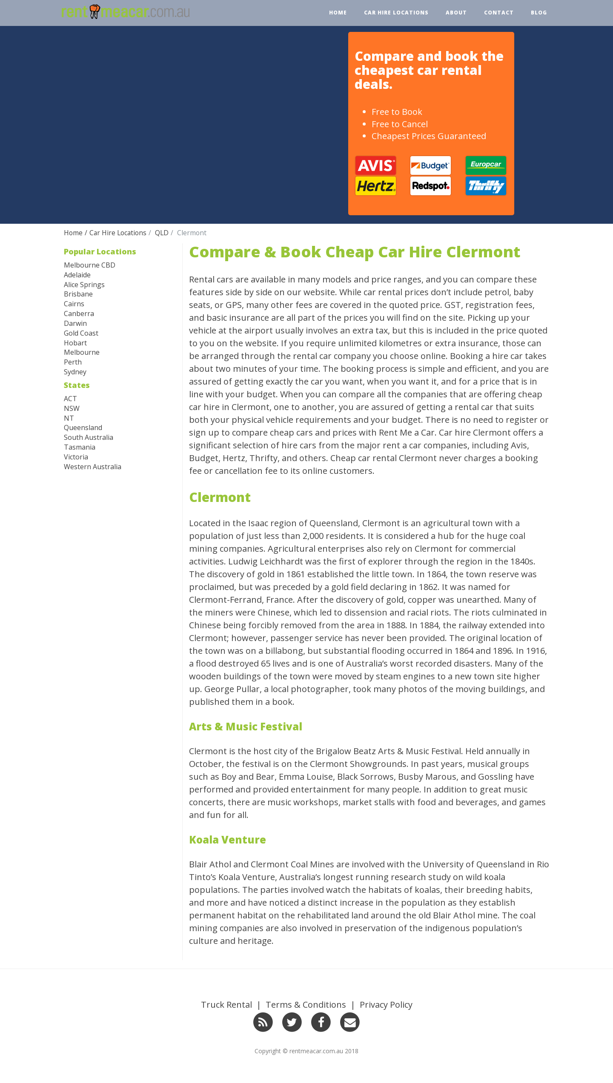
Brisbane (78, 294)
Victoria (76, 457)
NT (69, 418)
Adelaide (77, 274)
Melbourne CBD (89, 265)
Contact (499, 12)
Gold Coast (81, 333)
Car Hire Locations (396, 12)
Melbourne (82, 352)
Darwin (75, 323)
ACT (70, 398)
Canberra (79, 313)
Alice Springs (84, 284)
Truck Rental (226, 1004)
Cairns (74, 303)
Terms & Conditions (306, 1004)
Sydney (75, 371)
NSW (72, 408)
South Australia (88, 437)
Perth (73, 362)
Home (338, 12)
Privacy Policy (386, 1004)
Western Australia (92, 466)
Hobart (75, 343)
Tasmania (79, 447)
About (456, 12)
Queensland (83, 427)
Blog (539, 12)
